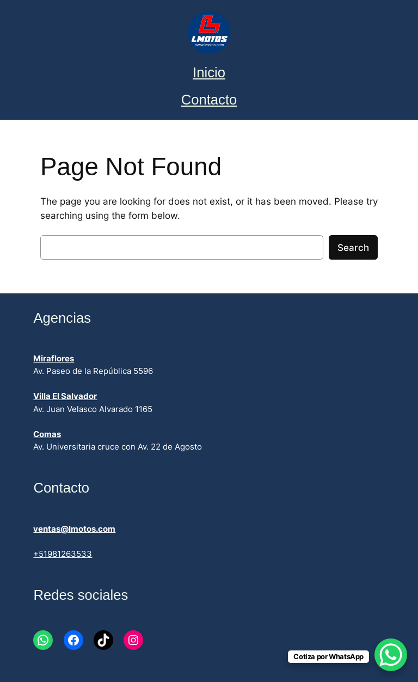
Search (353, 247)
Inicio (209, 72)
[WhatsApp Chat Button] (390, 654)
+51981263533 (62, 554)
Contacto (209, 99)
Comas (47, 434)
